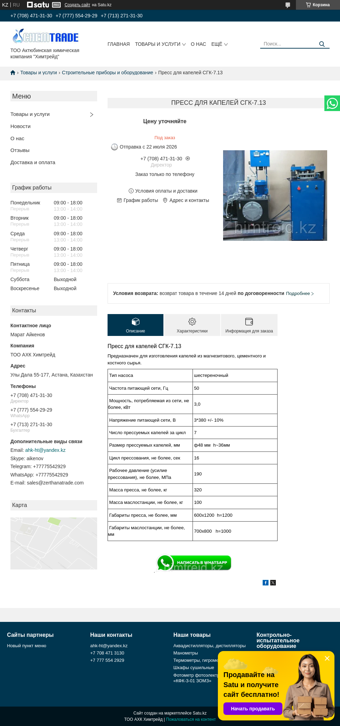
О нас (198, 44)
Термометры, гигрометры (200, 660)
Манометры (185, 653)
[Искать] (322, 44)
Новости (20, 126)
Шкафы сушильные (193, 667)
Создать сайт (77, 4)
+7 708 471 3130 (107, 653)
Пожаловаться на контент (191, 719)
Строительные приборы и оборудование (107, 72)
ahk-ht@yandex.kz (45, 450)
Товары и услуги (157, 44)
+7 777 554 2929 (107, 660)
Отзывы (19, 150)
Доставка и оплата (32, 162)
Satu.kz (199, 713)
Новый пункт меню (26, 645)
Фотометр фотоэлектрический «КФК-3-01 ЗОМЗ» (204, 678)
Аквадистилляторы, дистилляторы (209, 645)
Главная (119, 44)
